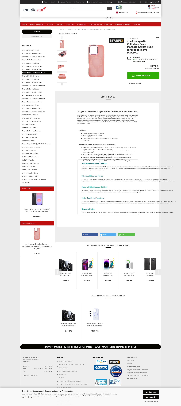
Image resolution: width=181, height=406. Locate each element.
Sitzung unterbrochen (66, 361)
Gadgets (50, 24)
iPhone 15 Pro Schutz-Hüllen (32, 82)
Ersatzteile (70, 24)
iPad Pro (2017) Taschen (30, 157)
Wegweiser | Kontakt (48, 2)
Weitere (137, 24)
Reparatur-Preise (37, 24)
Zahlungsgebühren (65, 388)
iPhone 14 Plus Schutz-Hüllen (32, 95)
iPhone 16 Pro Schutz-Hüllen (32, 69)
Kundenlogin (155, 2)
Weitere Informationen (151, 402)
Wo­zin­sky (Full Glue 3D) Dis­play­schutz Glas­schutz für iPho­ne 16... (87, 274)
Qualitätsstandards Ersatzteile (127, 2)
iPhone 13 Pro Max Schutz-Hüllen (33, 112)
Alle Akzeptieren (151, 392)
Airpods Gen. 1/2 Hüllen (30, 173)
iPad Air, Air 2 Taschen (29, 170)
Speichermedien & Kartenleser (100, 24)
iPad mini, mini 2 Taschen (30, 163)
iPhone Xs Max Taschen (30, 134)
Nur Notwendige (151, 397)
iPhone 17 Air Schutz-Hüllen (31, 60)
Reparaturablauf (132, 378)
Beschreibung (108, 97)
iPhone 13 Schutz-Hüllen (30, 105)
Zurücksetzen (37, 36)
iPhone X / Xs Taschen (29, 137)
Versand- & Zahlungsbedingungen (70, 381)
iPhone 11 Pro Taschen (29, 128)
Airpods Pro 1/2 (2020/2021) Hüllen (34, 179)
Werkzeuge (81, 24)
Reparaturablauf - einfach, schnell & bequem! (100, 2)
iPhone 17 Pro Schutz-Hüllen (31, 53)
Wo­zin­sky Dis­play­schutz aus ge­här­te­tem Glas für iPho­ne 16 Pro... (108, 274)
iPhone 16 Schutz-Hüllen (30, 63)
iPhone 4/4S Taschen (29, 150)
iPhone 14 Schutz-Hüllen (30, 89)
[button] (90, 234)
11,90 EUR (36, 253)
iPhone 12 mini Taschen (30, 115)
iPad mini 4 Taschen (29, 166)
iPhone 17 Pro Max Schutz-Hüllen (33, 57)
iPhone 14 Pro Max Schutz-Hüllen (33, 99)
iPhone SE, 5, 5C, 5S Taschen (31, 147)
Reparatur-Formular (64, 2)
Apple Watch (26, 183)
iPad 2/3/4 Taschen (28, 160)
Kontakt (61, 378)
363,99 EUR (37, 216)
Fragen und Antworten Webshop (137, 370)
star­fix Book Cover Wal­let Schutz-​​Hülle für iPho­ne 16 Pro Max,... (150, 274)
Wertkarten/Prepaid (123, 24)
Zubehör (59, 24)
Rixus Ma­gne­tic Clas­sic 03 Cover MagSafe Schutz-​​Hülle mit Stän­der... (94, 324)
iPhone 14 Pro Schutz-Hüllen (32, 92)
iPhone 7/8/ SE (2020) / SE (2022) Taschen (36, 144)
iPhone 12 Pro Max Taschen (31, 121)
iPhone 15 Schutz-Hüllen (30, 79)
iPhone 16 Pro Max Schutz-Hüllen (33, 73)
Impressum (62, 374)
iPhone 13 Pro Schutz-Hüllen (31, 108)
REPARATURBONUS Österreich (68, 371)
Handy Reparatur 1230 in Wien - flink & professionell (71, 366)
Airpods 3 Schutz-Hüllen (30, 176)
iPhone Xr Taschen (28, 141)
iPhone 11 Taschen (28, 124)
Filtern (37, 31)
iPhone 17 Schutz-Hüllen (30, 50)
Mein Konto (130, 360)
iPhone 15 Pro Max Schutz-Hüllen (33, 86)
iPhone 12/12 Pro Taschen (31, 118)
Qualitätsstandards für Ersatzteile (137, 375)
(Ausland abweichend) (139, 61)
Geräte (24, 24)
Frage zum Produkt (135, 83)
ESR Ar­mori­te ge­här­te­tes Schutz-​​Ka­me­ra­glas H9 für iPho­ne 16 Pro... (65, 274)
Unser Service (79, 2)
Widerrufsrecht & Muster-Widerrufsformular (73, 384)
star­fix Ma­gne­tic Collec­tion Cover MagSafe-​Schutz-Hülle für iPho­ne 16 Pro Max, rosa (37, 246)
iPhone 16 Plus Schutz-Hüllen (32, 66)
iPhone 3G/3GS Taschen (30, 154)
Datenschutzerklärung (28, 398)
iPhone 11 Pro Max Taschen (31, 131)
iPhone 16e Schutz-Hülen (30, 76)
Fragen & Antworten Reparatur (137, 372)
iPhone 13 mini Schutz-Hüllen (32, 102)
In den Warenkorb (141, 75)
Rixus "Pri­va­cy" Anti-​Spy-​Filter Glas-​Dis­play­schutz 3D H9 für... (129, 274)
